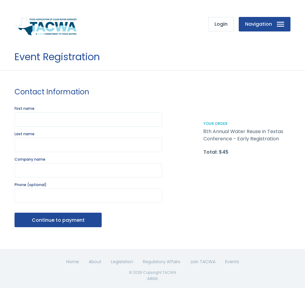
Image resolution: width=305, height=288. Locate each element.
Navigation (264, 24)
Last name (24, 134)
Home (72, 262)
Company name (30, 159)
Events (232, 262)
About (95, 262)
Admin (152, 278)
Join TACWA (202, 262)
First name (24, 108)
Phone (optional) (31, 184)
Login (221, 24)
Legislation (122, 262)
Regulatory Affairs (161, 262)
